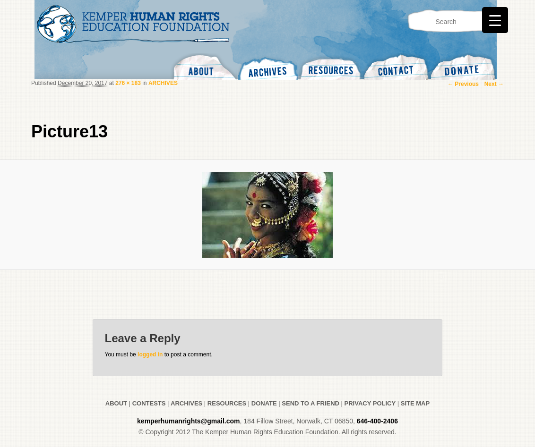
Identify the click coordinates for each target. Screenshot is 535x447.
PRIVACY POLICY (370, 403)
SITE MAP (415, 403)
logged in (150, 354)
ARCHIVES (163, 83)
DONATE (264, 403)
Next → (494, 84)
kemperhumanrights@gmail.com (188, 421)
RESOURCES (226, 403)
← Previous (463, 84)
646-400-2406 (377, 421)
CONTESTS (147, 403)
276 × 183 (128, 83)
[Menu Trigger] (495, 20)
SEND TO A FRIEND (310, 403)
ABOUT (116, 403)
